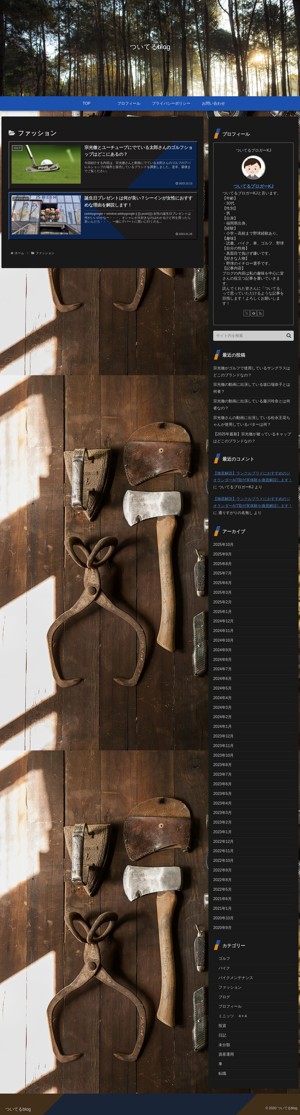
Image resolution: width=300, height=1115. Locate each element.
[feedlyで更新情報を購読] (253, 313)
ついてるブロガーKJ (253, 186)
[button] (289, 335)
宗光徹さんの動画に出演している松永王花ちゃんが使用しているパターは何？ (251, 421)
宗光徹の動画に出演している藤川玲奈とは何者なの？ (251, 404)
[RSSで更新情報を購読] (260, 313)
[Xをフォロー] (247, 313)
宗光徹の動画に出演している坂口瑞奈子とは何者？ (251, 387)
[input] (253, 336)
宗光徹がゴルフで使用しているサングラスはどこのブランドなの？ (251, 371)
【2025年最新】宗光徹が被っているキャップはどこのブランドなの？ (252, 437)
